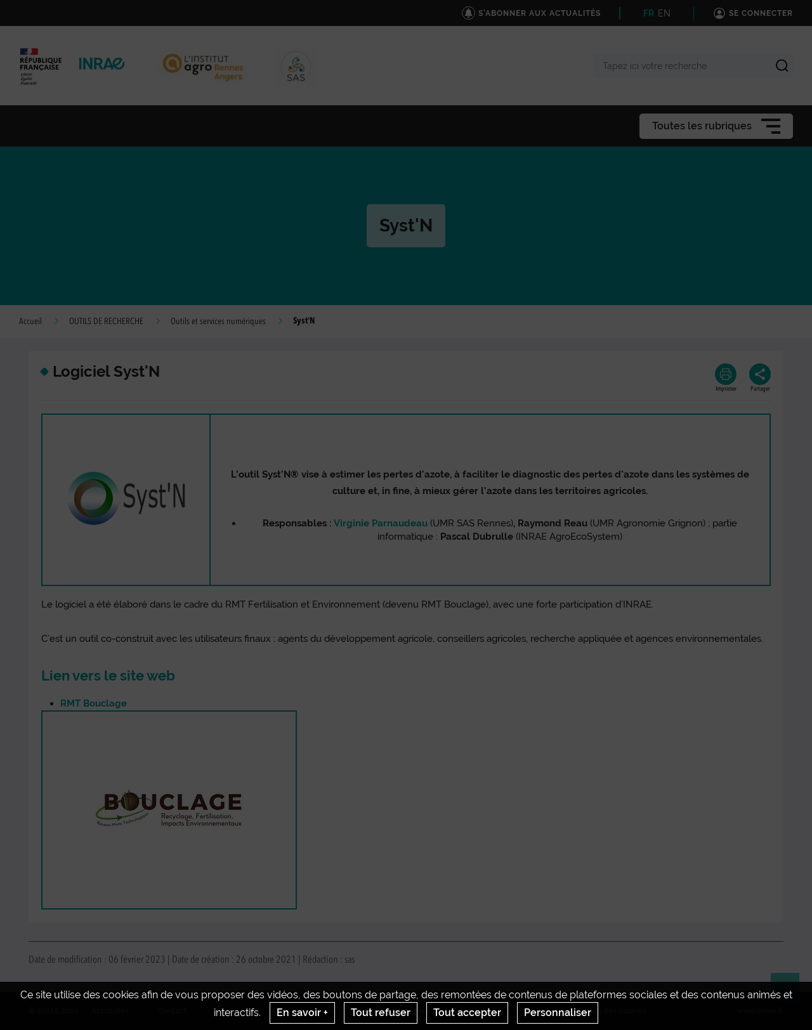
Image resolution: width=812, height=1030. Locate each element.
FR (648, 13)
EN (664, 13)
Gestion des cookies (609, 1011)
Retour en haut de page (790, 992)
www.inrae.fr (760, 1011)
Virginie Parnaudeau (381, 523)
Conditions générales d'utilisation (424, 1011)
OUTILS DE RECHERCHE (106, 321)
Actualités (110, 1011)
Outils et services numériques (218, 321)
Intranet (529, 1011)
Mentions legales (303, 1011)
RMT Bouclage (93, 703)
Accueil (30, 321)
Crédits (229, 1011)
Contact (172, 1011)
